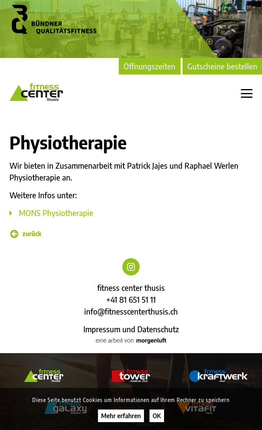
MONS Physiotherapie (56, 213)
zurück (25, 233)
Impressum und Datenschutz (131, 329)
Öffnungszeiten (149, 66)
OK (157, 416)
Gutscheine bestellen (222, 66)
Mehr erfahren (121, 416)
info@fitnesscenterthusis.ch (131, 311)
